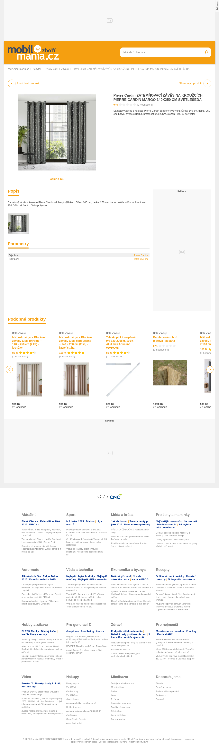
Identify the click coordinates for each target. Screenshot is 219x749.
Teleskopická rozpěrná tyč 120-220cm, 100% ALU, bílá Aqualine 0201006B (121, 342)
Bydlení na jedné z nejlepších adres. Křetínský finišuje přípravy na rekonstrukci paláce (131, 594)
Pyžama (115, 699)
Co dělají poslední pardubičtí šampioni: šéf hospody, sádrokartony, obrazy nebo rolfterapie (86, 542)
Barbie (114, 691)
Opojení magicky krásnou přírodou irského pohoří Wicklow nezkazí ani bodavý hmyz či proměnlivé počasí (42, 659)
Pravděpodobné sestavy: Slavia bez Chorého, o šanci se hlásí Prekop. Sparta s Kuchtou (86, 532)
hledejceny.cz (72, 683)
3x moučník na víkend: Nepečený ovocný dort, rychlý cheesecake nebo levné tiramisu (175, 597)
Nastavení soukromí (117, 742)
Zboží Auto (71, 715)
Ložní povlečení (118, 715)
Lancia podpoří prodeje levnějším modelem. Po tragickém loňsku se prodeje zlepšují (42, 587)
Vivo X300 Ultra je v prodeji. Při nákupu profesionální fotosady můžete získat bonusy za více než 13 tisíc (85, 597)
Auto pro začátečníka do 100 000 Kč (83, 711)
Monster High (117, 687)
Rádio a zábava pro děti (167, 691)
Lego (113, 695)
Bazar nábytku (118, 719)
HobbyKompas (73, 707)
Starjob (159, 683)
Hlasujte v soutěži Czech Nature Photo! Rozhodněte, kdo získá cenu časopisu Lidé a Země (42, 649)
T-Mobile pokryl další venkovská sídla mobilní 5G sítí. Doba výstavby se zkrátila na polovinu (86, 587)
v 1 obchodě (19, 406)
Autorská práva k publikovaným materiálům (111, 739)
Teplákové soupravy (120, 707)
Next (210, 369)
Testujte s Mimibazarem (122, 683)
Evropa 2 (160, 699)
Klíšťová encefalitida (121, 649)
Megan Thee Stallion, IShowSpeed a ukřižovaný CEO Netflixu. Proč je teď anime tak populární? (87, 639)
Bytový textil (51, 69)
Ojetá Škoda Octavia (76, 719)
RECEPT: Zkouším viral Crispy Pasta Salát (86, 646)
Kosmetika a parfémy (121, 703)
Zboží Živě (71, 687)
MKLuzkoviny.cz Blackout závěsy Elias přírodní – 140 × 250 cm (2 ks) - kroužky (29, 342)
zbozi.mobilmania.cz (18, 69)
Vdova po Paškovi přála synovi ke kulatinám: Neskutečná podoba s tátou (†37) (84, 552)
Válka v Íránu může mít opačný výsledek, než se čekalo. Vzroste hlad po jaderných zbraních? (41, 532)
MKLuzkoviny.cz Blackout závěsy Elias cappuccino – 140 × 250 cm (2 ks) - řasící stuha (76, 342)
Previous (9, 369)
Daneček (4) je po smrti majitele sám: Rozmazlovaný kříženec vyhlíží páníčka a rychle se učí (41, 549)
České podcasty (163, 687)
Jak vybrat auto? (74, 723)
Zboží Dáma (72, 695)
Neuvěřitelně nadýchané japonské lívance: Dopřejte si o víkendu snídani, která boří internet (176, 587)
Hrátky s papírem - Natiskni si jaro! (172, 539)
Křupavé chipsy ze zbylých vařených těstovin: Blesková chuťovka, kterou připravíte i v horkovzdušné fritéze (173, 607)
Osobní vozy (72, 691)
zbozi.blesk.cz (73, 699)
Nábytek (37, 69)
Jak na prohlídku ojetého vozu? (81, 703)
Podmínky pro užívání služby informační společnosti (158, 739)
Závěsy (65, 69)
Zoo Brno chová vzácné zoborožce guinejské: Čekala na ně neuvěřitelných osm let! (174, 642)
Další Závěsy (19, 333)
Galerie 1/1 (57, 178)
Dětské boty (117, 711)
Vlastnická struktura (138, 742)
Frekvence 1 (162, 695)
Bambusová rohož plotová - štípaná (165, 339)
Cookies (102, 742)
